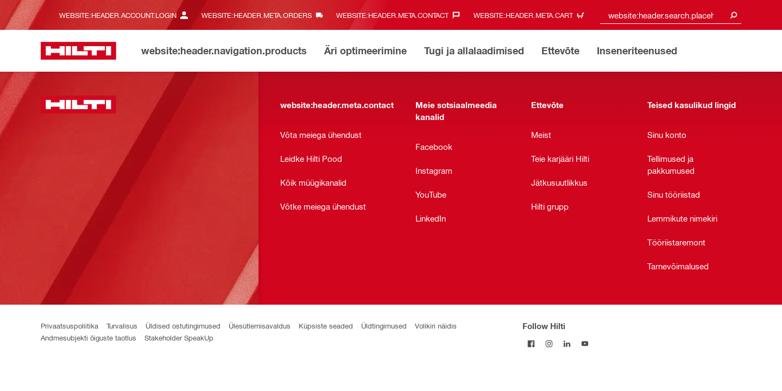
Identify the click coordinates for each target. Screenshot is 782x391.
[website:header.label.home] (78, 51)
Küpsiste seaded (326, 325)
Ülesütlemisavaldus (260, 325)
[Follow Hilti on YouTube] (585, 343)
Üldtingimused (384, 325)
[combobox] (670, 15)
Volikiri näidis (436, 325)
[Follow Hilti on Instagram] (549, 343)
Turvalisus (121, 325)
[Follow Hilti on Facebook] (531, 343)
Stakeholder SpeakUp (178, 337)
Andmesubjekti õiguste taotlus (88, 337)
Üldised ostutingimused (183, 325)
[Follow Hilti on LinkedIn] (567, 343)
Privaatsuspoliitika (69, 325)
